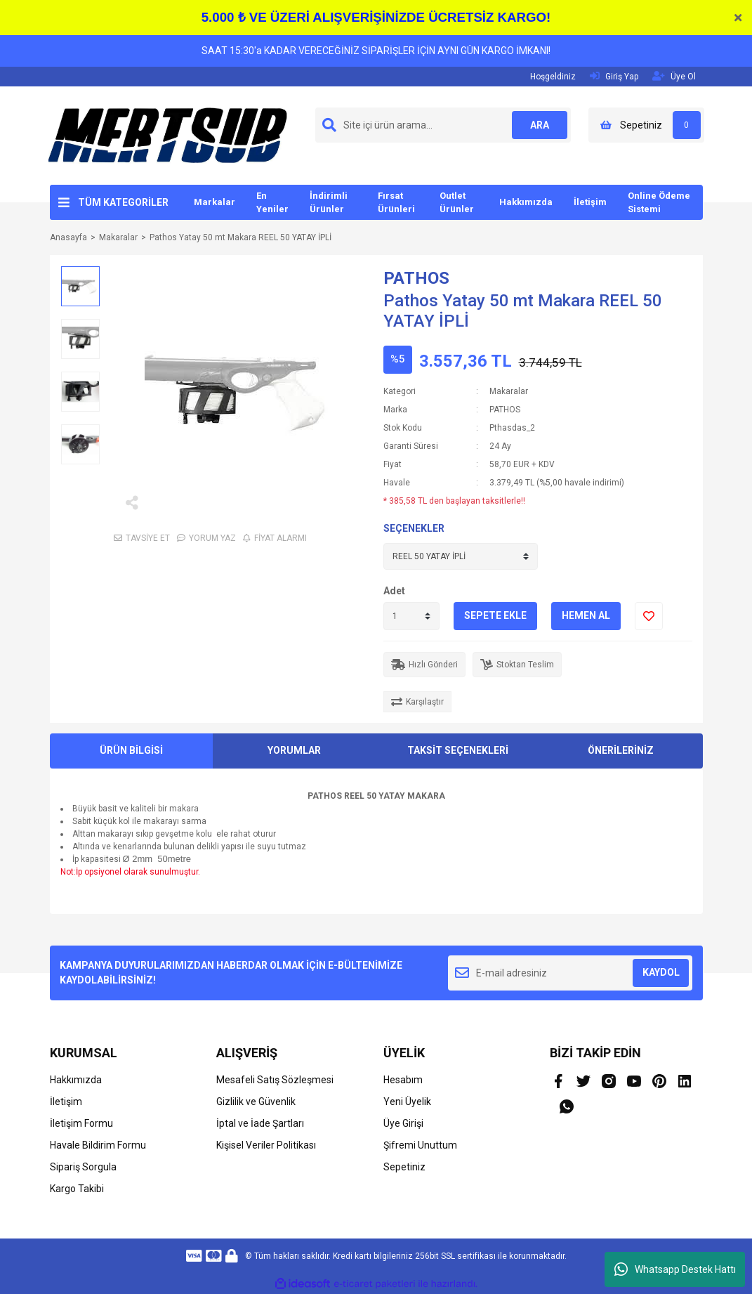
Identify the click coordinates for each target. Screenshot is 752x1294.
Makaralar (508, 391)
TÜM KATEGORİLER (123, 202)
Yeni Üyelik (407, 1101)
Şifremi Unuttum (420, 1145)
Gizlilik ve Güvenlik (256, 1101)
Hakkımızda (526, 202)
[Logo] (167, 135)
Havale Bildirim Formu (98, 1145)
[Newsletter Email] (570, 973)
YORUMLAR (294, 750)
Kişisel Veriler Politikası (266, 1145)
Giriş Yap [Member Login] (614, 76)
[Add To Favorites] (649, 616)
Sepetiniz (404, 1166)
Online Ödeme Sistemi (659, 202)
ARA (538, 125)
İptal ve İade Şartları (260, 1123)
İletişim (590, 202)
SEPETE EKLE (495, 615)
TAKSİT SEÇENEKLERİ (457, 750)
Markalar (214, 202)
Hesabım (403, 1079)
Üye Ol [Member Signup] (674, 76)
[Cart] (646, 125)
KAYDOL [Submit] (661, 972)
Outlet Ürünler (457, 202)
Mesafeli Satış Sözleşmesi (275, 1079)
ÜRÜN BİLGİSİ (131, 750)
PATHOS (416, 278)
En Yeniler (272, 202)
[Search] (443, 125)
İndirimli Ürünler (329, 202)
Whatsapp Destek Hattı (675, 1269)
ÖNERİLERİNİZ (621, 750)
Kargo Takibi (77, 1188)
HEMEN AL (586, 615)
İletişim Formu (81, 1123)
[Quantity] (411, 616)
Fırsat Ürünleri (396, 202)
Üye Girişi (403, 1123)
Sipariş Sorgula (83, 1166)
